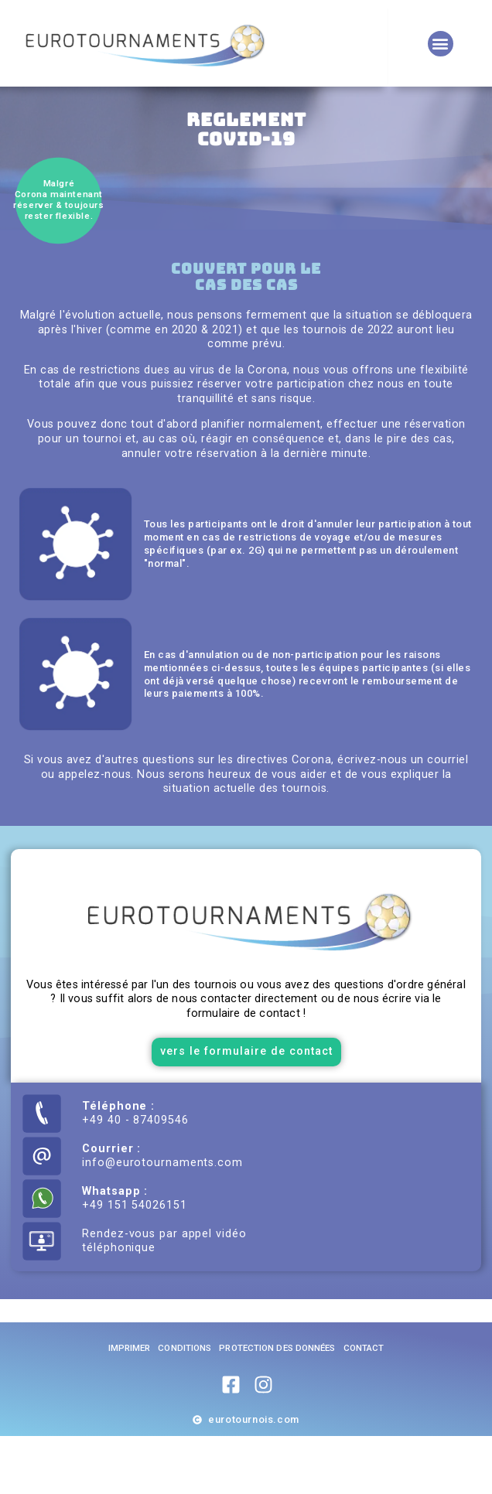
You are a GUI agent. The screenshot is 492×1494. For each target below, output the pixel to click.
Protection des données (277, 1405)
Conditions (184, 1405)
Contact (363, 1405)
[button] (440, 43)
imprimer (129, 1405)
